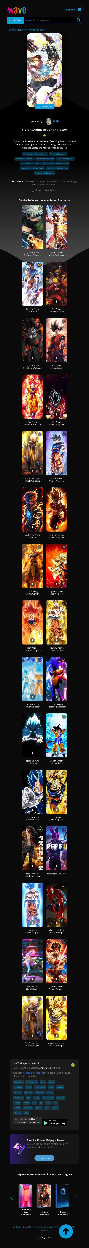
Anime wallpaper (37, 29)
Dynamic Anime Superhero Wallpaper (32, 366)
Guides (44, 1230)
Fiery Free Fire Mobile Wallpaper (32, 874)
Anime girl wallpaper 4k (44, 173)
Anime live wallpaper (29, 163)
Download (44, 107)
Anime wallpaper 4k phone (33, 168)
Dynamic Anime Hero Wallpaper (56, 592)
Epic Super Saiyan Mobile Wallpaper (32, 479)
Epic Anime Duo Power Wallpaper (32, 705)
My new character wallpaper (35, 154)
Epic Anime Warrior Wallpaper (56, 423)
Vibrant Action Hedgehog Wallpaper (57, 705)
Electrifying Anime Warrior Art (32, 536)
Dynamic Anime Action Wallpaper (56, 253)
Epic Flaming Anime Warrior (32, 592)
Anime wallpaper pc (65, 158)
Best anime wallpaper (45, 158)
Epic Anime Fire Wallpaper (56, 366)
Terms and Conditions (43, 1226)
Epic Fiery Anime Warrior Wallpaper (56, 536)
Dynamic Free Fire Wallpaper (32, 987)
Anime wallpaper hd (24, 158)
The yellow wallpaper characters (55, 163)
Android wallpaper (33, 1072)
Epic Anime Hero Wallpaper (56, 818)
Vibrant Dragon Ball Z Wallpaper (57, 761)
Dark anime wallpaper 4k (57, 168)
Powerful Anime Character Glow (57, 649)
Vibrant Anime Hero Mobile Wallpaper (56, 1044)
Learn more (44, 1158)
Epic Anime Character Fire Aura (32, 423)
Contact (16, 1226)
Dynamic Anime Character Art (32, 310)
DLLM (52, 121)
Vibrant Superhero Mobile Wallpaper (56, 931)
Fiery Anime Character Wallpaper (32, 649)
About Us (26, 1226)
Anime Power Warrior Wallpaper (56, 479)
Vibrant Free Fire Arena (57, 873)
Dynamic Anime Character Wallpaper (32, 253)
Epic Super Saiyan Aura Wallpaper (32, 1044)
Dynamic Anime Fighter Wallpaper (56, 987)
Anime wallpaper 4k (58, 154)
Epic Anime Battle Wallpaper (56, 310)
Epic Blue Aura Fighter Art (32, 761)
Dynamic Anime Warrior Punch (32, 818)
